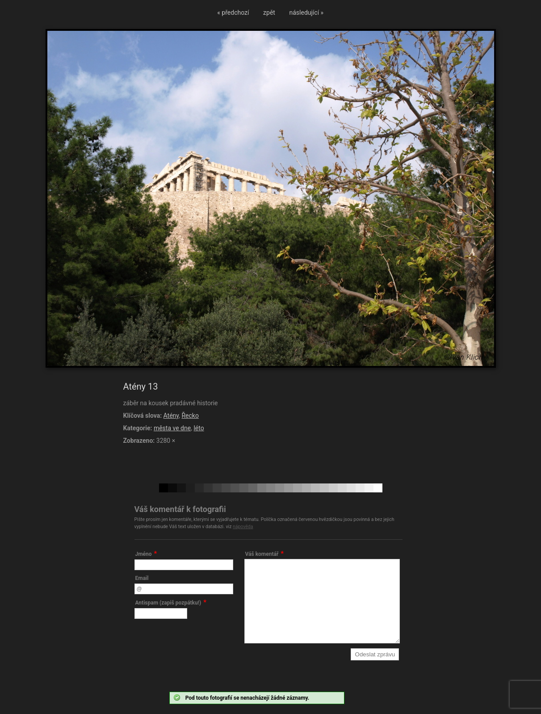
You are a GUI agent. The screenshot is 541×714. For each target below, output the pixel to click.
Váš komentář (262, 554)
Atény (171, 415)
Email (142, 578)
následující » (306, 12)
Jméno (143, 554)
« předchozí (233, 12)
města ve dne (172, 428)
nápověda (243, 526)
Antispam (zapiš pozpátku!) (168, 603)
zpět (269, 12)
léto (198, 428)
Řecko (189, 415)
